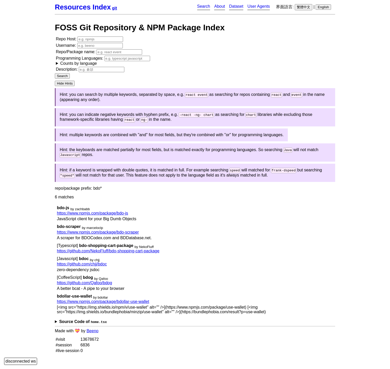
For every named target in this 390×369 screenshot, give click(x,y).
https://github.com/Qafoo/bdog (84, 285)
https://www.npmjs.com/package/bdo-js (92, 216)
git (114, 8)
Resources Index (83, 7)
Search (203, 6)
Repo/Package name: (99, 52)
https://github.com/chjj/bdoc (82, 267)
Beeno (92, 333)
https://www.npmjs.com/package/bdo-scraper (98, 235)
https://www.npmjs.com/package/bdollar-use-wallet (103, 304)
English (323, 7)
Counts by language (78, 63)
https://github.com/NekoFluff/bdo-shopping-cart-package (108, 254)
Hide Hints (65, 83)
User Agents (258, 6)
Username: (89, 45)
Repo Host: (89, 39)
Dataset (236, 6)
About (219, 6)
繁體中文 (303, 7)
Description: (90, 69)
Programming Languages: (103, 61)
